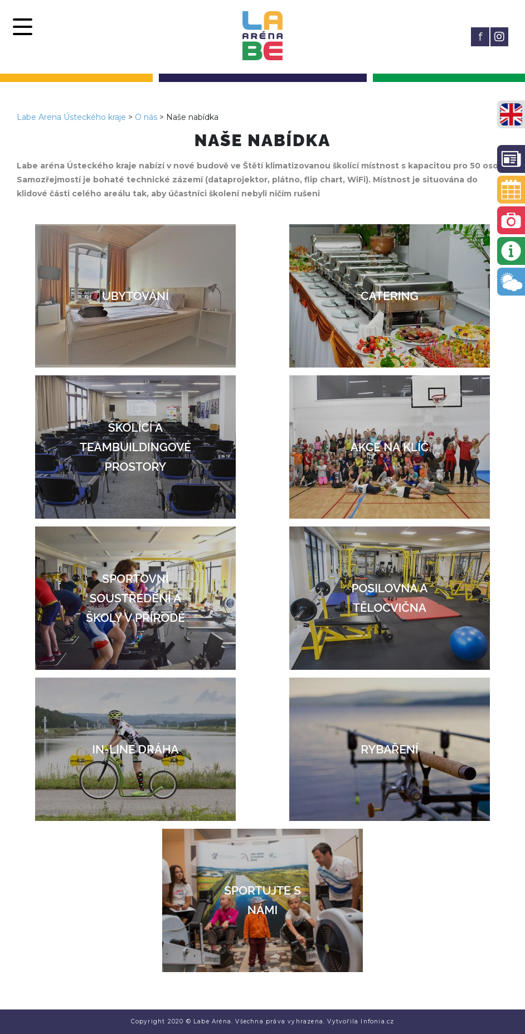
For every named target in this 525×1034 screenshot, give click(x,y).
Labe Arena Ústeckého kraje (71, 117)
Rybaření (389, 749)
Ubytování (135, 296)
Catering (389, 296)
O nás (146, 117)
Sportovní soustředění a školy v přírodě (135, 598)
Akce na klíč (390, 447)
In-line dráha (135, 749)
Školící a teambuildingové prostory (135, 447)
